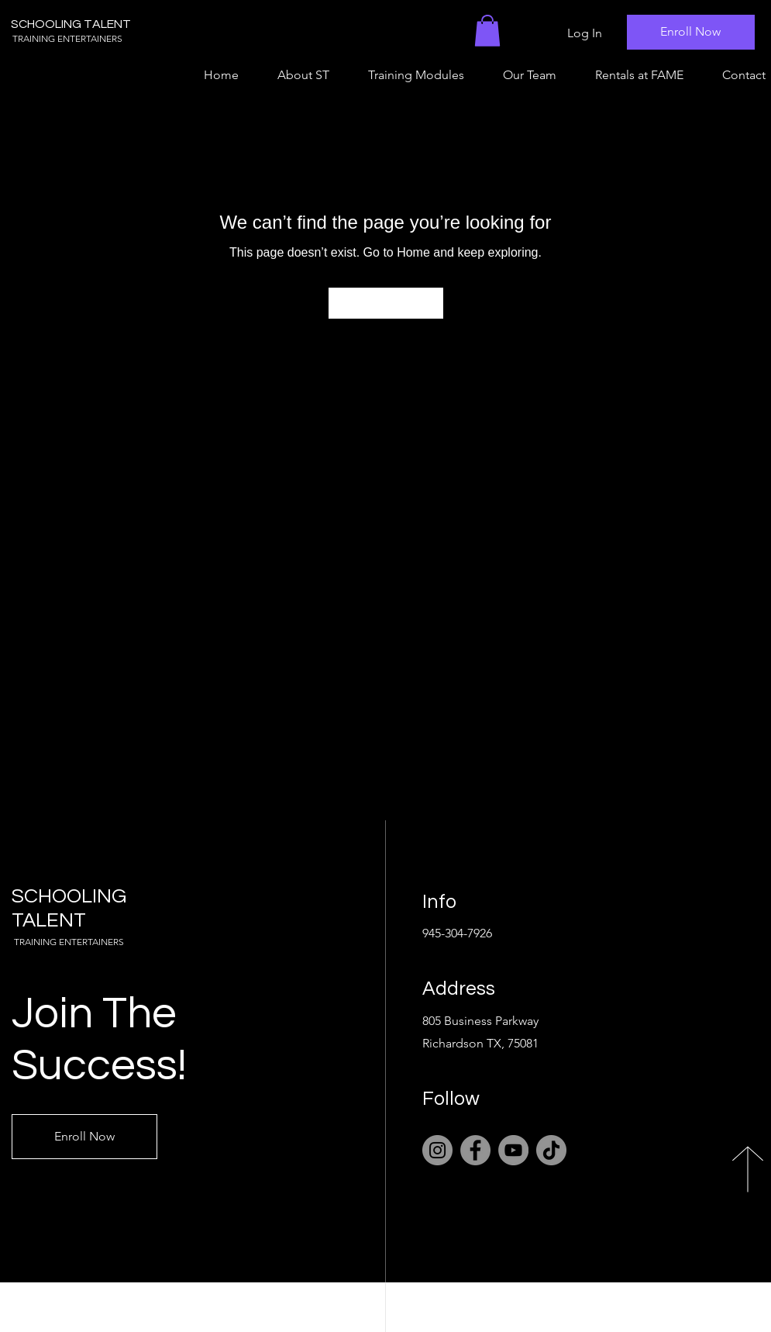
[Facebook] (475, 1150)
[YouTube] (513, 1150)
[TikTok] (551, 1150)
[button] (487, 31)
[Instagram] (437, 1150)
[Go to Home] (386, 303)
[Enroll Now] (691, 32)
